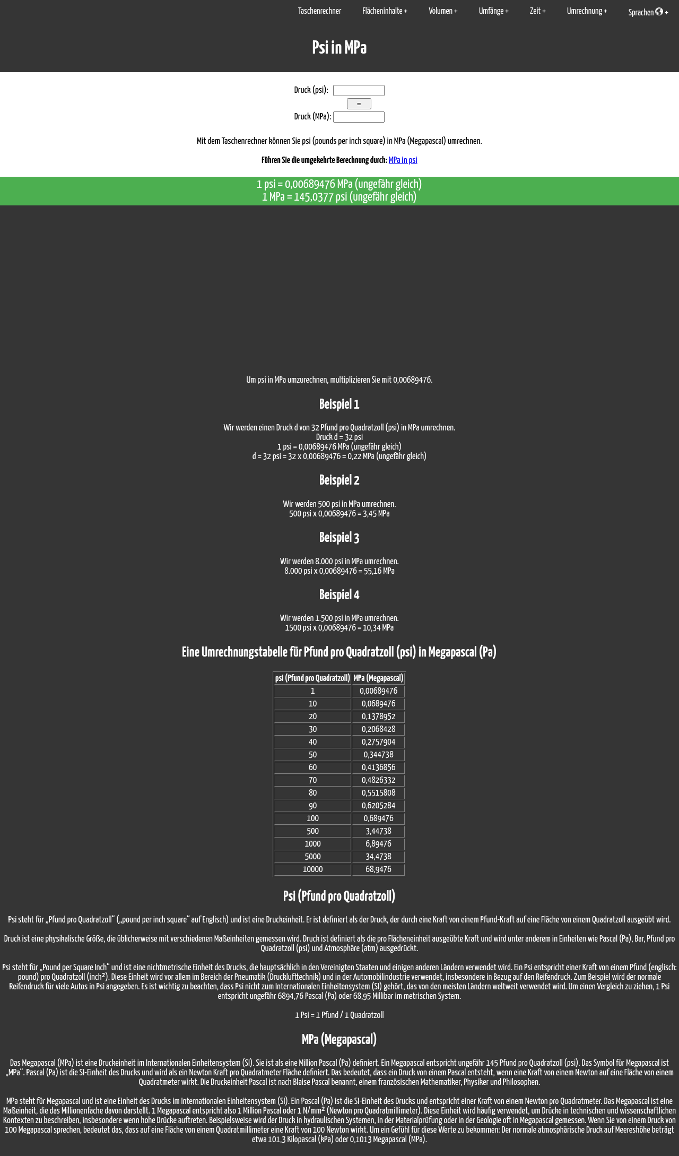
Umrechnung (584, 11)
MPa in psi (403, 160)
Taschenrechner (319, 11)
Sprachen (646, 12)
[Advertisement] (339, 285)
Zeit (535, 11)
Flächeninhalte (382, 11)
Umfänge (491, 11)
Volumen (440, 11)
